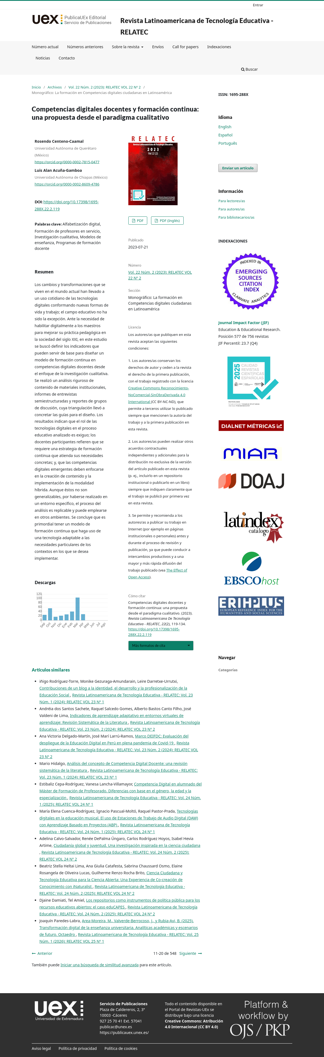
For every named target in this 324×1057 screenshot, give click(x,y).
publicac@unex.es (116, 1026)
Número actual (45, 46)
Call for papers (185, 46)
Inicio (36, 87)
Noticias (43, 58)
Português (227, 143)
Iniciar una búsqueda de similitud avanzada (99, 964)
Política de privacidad (78, 1048)
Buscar (249, 69)
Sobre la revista (126, 46)
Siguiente (187, 953)
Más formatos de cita (148, 645)
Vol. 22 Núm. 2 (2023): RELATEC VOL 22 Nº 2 (104, 87)
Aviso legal (41, 1048)
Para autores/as (231, 209)
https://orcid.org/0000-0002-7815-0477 (67, 161)
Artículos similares (51, 669)
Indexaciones (219, 46)
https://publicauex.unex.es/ (124, 1032)
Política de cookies (121, 1048)
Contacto (67, 58)
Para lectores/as (231, 200)
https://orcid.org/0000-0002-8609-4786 (67, 184)
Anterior (44, 953)
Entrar (258, 4)
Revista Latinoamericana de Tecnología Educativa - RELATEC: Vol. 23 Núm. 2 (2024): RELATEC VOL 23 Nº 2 (118, 749)
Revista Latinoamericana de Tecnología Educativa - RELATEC (196, 26)
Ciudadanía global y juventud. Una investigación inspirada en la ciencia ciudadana (127, 845)
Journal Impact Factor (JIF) (243, 322)
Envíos (158, 46)
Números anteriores (85, 46)
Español (225, 135)
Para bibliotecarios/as (236, 217)
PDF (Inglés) (169, 220)
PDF (140, 220)
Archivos (55, 87)
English (225, 126)
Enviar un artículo (238, 167)
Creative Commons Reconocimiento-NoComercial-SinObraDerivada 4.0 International (158, 394)
